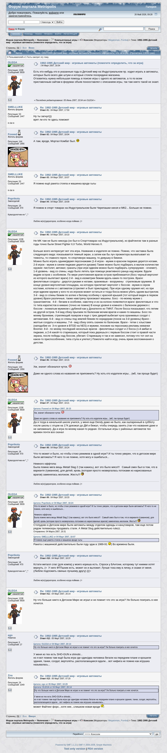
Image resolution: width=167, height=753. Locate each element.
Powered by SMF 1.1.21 (66, 745)
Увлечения (42, 40)
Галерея (151, 6)
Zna (10, 675)
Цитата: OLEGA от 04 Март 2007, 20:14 (52, 644)
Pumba (124, 40)
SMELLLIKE (15, 106)
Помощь (28, 34)
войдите (54, 12)
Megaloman (114, 40)
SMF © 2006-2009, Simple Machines (95, 745)
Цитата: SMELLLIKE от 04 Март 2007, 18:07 (54, 537)
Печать (153, 48)
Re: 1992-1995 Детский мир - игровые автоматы (71, 107)
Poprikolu (14, 198)
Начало (16, 34)
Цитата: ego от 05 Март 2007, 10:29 (50, 684)
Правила (48, 34)
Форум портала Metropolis (20, 40)
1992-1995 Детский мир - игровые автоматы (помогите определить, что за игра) (91, 62)
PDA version (95, 748)
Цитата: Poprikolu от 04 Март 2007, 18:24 (53, 503)
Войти (58, 34)
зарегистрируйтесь (19, 15)
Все (25, 47)
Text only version (74, 748)
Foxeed (12, 134)
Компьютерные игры (64, 40)
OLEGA (12, 62)
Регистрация (70, 34)
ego (10, 635)
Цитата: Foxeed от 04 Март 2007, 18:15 (52, 409)
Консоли (86, 40)
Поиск (38, 34)
